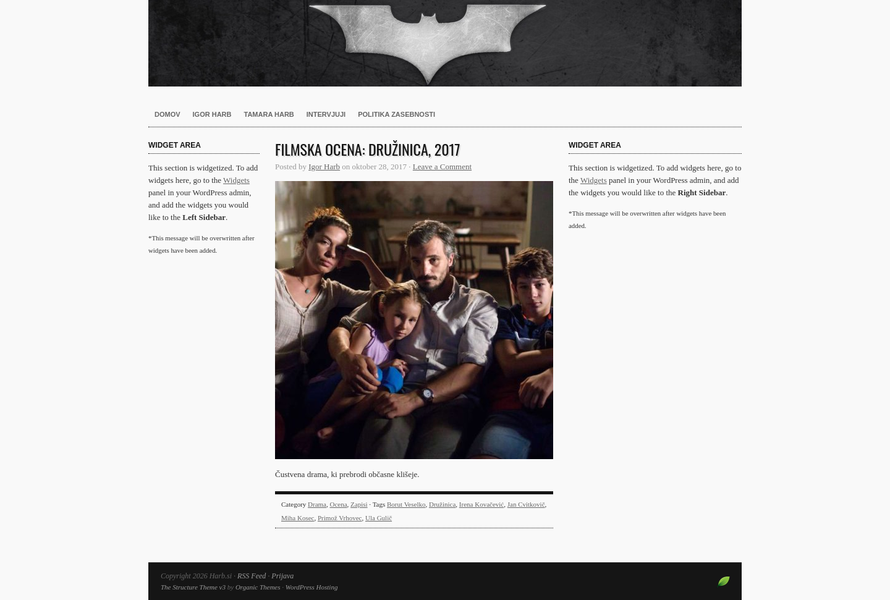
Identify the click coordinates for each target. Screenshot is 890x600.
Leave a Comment (442, 166)
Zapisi (359, 504)
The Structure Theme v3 (193, 587)
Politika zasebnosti (396, 114)
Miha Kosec (297, 518)
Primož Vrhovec (340, 518)
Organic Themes (258, 587)
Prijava (282, 576)
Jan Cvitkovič (526, 504)
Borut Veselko (406, 504)
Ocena (338, 504)
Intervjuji (326, 114)
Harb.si (445, 43)
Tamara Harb (269, 114)
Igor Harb (212, 114)
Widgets (236, 180)
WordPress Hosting (312, 587)
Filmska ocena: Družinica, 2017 (367, 149)
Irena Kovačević (481, 504)
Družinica (442, 504)
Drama (317, 504)
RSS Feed (251, 576)
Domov (167, 114)
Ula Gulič (378, 518)
